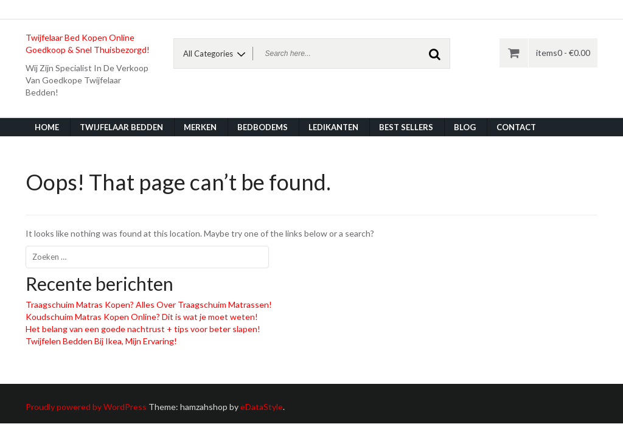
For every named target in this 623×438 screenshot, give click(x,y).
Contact (516, 127)
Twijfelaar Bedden (121, 127)
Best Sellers (406, 127)
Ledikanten (333, 127)
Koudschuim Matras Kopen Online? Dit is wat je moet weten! (142, 316)
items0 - (563, 52)
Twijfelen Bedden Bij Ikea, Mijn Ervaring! (101, 341)
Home (47, 127)
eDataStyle (261, 406)
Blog (465, 127)
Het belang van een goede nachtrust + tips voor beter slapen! (143, 329)
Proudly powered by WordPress (86, 406)
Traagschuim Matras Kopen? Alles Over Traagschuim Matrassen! (149, 304)
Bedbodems (262, 127)
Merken (200, 127)
